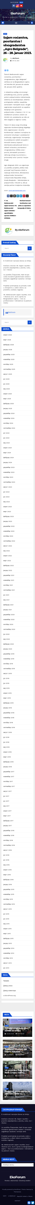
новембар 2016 (8, 835)
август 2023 (7, 487)
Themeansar (17, 1191)
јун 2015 (6, 919)
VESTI (4, 1196)
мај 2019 (6, 688)
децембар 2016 (8, 830)
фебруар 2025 (8, 403)
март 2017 (7, 816)
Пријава (6, 981)
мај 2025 (6, 389)
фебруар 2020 (8, 644)
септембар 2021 (9, 590)
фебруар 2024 (8, 457)
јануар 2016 (7, 884)
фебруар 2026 (8, 345)
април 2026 (7, 335)
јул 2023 (6, 492)
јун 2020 (6, 634)
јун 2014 (6, 968)
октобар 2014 (8, 958)
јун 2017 (6, 801)
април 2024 (7, 448)
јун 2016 (6, 860)
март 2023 (7, 511)
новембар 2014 (8, 953)
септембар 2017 (9, 786)
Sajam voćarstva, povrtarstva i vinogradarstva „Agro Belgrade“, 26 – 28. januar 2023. (17, 45)
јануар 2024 (7, 462)
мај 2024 (6, 443)
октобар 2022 (8, 536)
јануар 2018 (7, 767)
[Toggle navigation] (16, 23)
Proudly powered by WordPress (11, 1189)
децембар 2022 (9, 526)
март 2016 (7, 875)
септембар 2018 (9, 727)
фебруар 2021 (8, 605)
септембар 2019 (9, 668)
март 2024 (7, 453)
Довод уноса (7, 986)
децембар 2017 (8, 771)
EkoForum (17, 13)
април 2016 (7, 870)
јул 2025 (6, 379)
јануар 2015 (7, 943)
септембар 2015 (9, 904)
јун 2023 (6, 497)
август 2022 (7, 546)
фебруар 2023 (8, 516)
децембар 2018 (8, 713)
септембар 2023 (9, 482)
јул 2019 (6, 678)
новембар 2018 (8, 718)
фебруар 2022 (8, 565)
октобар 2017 (8, 781)
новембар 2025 (8, 359)
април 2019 (7, 693)
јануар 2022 (7, 570)
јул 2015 (6, 914)
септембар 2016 (9, 845)
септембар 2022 (9, 541)
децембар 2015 (8, 889)
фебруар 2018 (8, 762)
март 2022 (7, 560)
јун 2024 (6, 438)
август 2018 (7, 732)
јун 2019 (6, 683)
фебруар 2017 (8, 821)
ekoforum (15, 58)
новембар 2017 (8, 776)
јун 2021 (6, 595)
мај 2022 (6, 551)
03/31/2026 (10, 1075)
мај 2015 (6, 924)
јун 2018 (6, 742)
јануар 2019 (7, 708)
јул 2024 (6, 433)
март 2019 (7, 698)
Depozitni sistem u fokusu (24, 1196)
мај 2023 (6, 502)
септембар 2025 (9, 369)
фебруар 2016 (8, 879)
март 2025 (7, 399)
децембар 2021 (8, 575)
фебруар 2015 (8, 938)
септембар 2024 (9, 428)
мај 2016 (6, 865)
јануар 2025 (7, 408)
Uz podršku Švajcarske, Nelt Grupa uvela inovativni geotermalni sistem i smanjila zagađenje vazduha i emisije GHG (16, 1129)
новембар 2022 (8, 531)
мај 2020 (6, 639)
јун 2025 (6, 384)
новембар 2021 (8, 580)
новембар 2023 (8, 472)
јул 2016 (6, 855)
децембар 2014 (8, 948)
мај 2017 (6, 806)
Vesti (5, 33)
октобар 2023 (8, 477)
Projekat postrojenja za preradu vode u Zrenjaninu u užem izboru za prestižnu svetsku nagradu (17, 288)
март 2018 (7, 757)
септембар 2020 (9, 629)
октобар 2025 (8, 364)
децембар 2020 (9, 614)
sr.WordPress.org (9, 995)
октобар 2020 (8, 624)
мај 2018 (6, 747)
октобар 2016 (8, 840)
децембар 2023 (9, 467)
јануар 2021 (7, 610)
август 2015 (7, 909)
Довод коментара (9, 990)
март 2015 (7, 933)
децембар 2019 (8, 654)
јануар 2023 (7, 521)
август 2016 (7, 850)
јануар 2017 (7, 825)
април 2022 (7, 556)
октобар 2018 (8, 722)
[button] (29, 23)
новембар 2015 (8, 894)
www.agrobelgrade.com (17, 190)
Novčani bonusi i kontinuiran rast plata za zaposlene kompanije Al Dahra (24, 205)
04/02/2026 (10, 1054)
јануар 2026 (7, 349)
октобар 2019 (8, 664)
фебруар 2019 (8, 703)
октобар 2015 (8, 899)
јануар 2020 (7, 649)
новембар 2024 (8, 418)
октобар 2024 (8, 423)
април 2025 (7, 394)
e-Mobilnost (11, 1196)
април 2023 (7, 507)
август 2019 (7, 673)
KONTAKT (17, 1200)
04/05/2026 (10, 1033)
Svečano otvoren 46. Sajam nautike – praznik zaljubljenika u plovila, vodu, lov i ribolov (17, 268)
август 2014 (7, 963)
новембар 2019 (8, 659)
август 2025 (7, 374)
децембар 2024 (9, 413)
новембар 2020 (8, 619)
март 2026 (7, 340)
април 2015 (7, 929)
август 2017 (7, 791)
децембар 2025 (9, 354)
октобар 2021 (8, 585)
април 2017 (7, 811)
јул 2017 (6, 796)
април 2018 (7, 752)
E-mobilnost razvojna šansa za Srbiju (17, 261)
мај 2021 (6, 600)
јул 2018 (6, 737)
